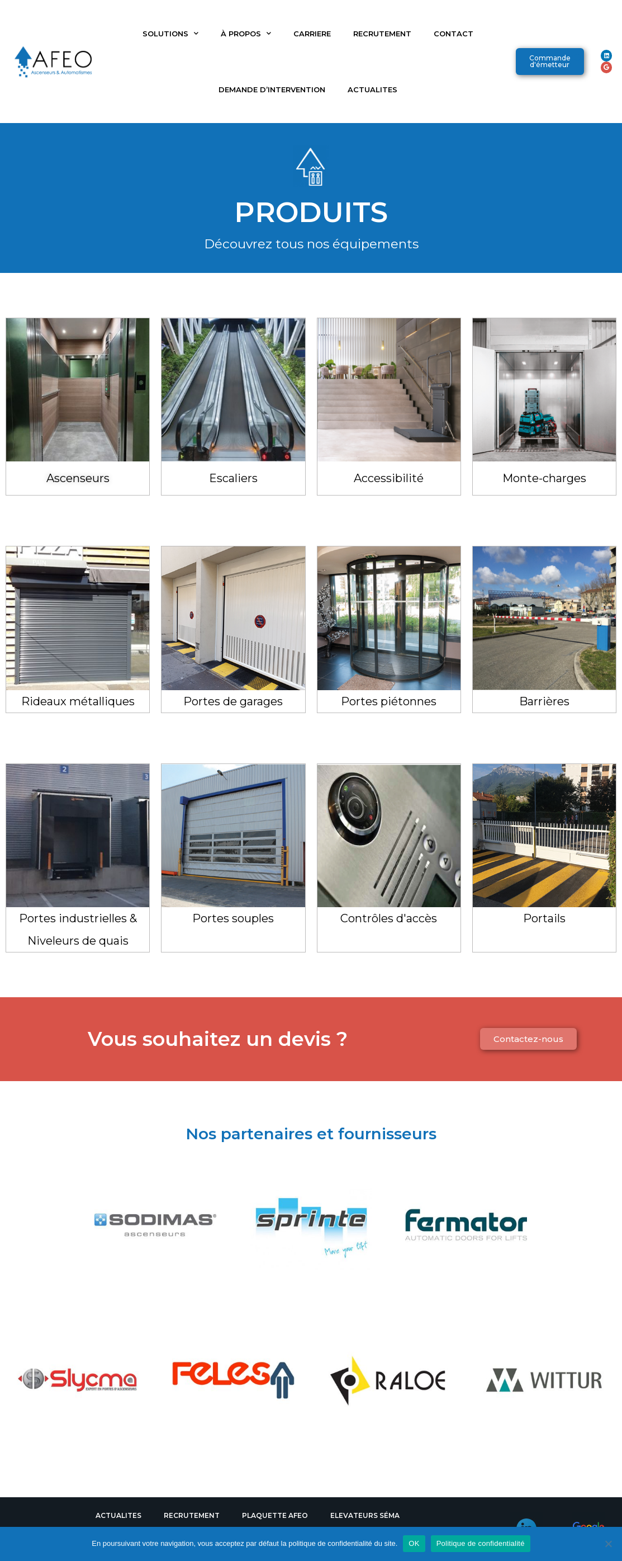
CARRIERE (312, 33)
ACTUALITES (372, 89)
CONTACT (453, 33)
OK (414, 1543)
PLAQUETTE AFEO (275, 1515)
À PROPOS (246, 33)
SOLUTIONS (170, 33)
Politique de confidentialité (480, 1543)
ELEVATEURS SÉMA (365, 1515)
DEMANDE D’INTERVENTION (272, 89)
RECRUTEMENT (382, 33)
